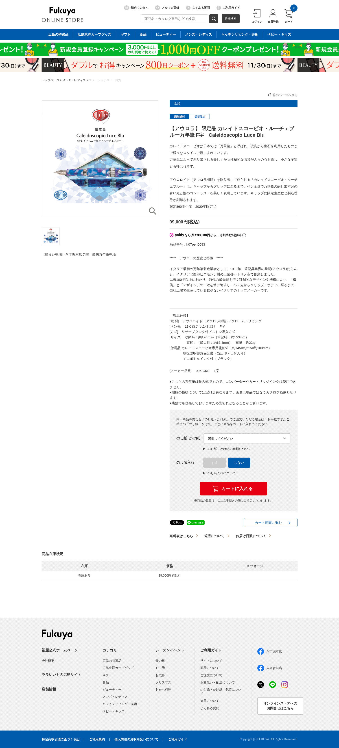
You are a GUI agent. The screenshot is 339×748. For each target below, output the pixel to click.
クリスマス (163, 682)
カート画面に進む (268, 523)
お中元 (160, 668)
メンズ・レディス (74, 80)
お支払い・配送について (217, 682)
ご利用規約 (97, 739)
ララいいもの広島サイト (61, 675)
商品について (209, 668)
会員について (209, 701)
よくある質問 (198, 8)
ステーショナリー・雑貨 (105, 80)
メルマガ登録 (167, 7)
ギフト (107, 675)
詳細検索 (230, 18)
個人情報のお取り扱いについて (136, 739)
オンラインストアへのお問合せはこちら (280, 705)
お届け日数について (251, 536)
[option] (100, 158)
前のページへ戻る (284, 95)
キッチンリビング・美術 (120, 704)
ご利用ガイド (228, 8)
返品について (214, 536)
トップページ (50, 80)
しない (239, 463)
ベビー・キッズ (114, 711)
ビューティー (112, 689)
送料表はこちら (181, 536)
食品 (106, 682)
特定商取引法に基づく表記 (60, 739)
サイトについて (211, 660)
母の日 (160, 660)
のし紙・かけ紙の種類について (227, 449)
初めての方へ (136, 7)
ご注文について (211, 675)
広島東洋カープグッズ (118, 668)
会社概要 (48, 660)
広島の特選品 (112, 660)
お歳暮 (160, 675)
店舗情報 (49, 689)
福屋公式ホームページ (60, 650)
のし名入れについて (219, 473)
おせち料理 (163, 689)
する (214, 463)
